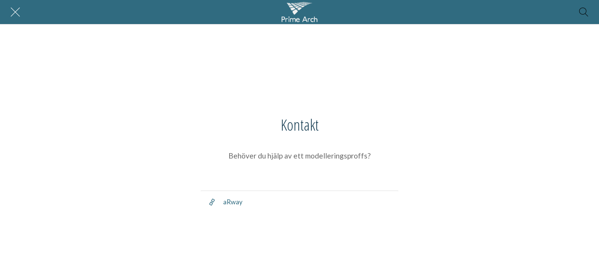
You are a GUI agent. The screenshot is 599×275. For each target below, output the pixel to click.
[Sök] (584, 12)
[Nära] (15, 12)
